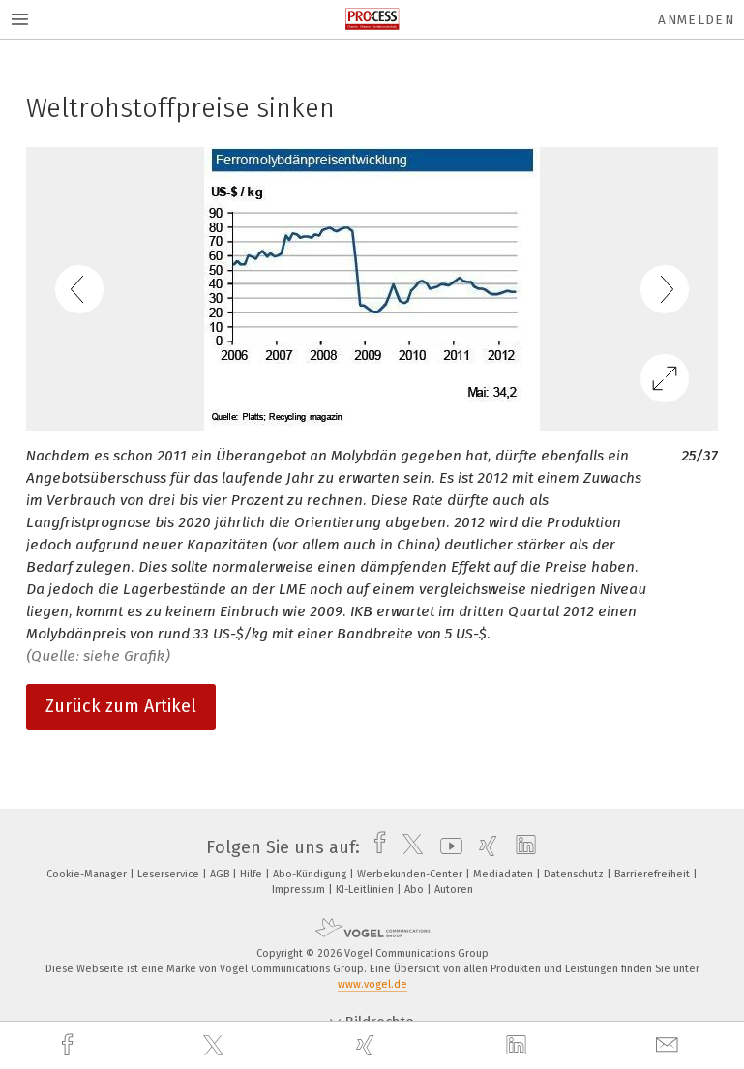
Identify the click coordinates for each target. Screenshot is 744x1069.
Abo (415, 889)
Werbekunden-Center (411, 874)
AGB (221, 874)
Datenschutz (575, 874)
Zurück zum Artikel (120, 706)
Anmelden (696, 20)
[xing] (367, 1045)
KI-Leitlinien (366, 889)
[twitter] (215, 1045)
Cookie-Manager (88, 874)
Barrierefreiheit (653, 874)
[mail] (669, 1045)
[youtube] (446, 847)
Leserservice (169, 874)
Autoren (453, 889)
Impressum (300, 889)
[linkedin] (518, 1045)
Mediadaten (504, 874)
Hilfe (252, 874)
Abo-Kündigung (311, 874)
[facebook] (69, 1045)
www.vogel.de (372, 984)
